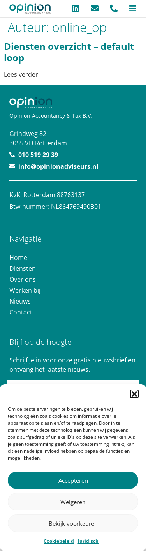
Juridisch (88, 541)
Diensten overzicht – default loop (69, 52)
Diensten (22, 268)
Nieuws (20, 301)
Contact (20, 312)
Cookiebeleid (59, 541)
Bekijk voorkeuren (73, 523)
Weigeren (73, 502)
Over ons (22, 279)
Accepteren (73, 480)
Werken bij (24, 290)
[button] (134, 394)
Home (18, 257)
